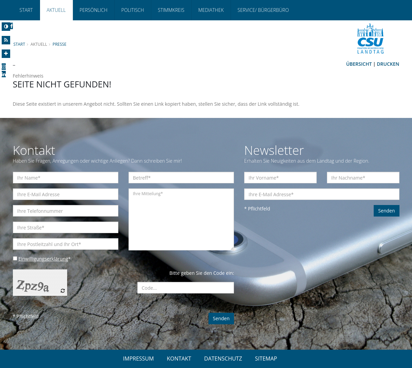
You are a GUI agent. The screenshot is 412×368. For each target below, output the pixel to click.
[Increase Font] (6, 53)
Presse (59, 44)
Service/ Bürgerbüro (263, 10)
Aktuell (56, 10)
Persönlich (93, 10)
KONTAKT (179, 358)
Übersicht (359, 64)
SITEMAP (266, 358)
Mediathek (211, 10)
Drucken (388, 64)
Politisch (132, 10)
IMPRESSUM (138, 358)
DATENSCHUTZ (223, 358)
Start (26, 10)
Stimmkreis (171, 10)
